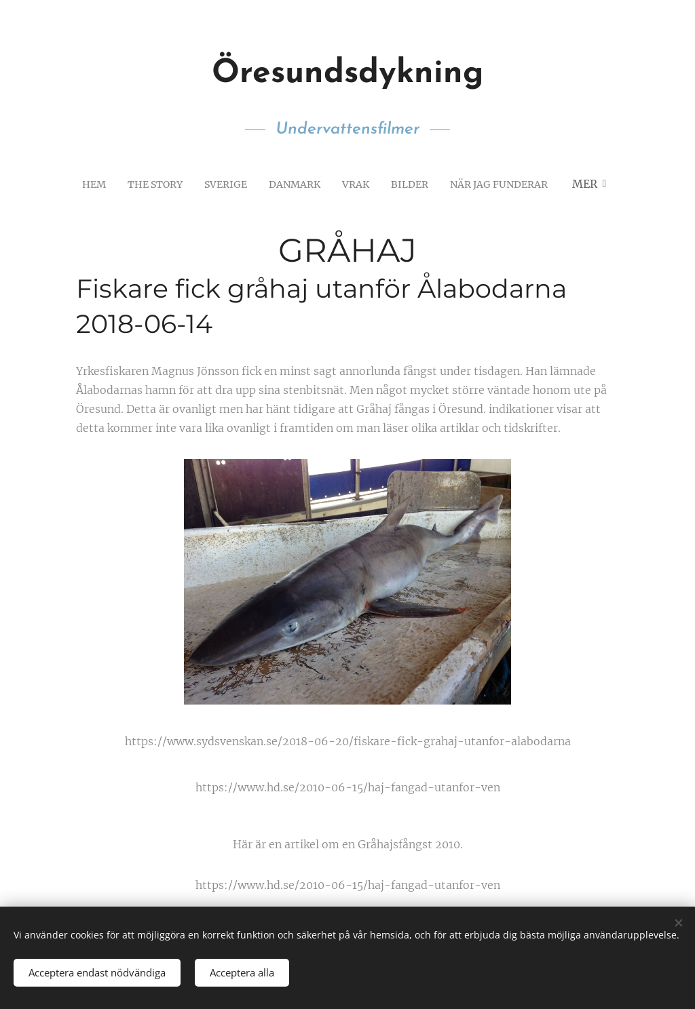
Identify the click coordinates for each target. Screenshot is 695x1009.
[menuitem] (80, 184)
